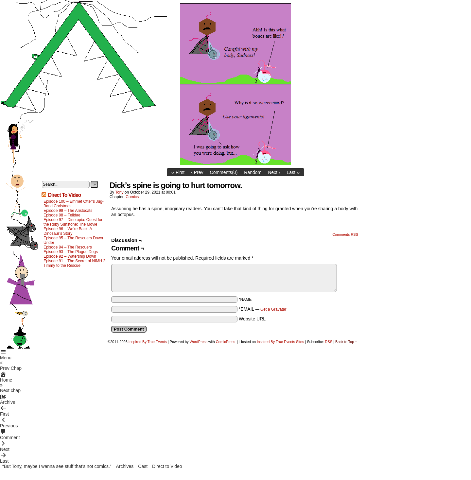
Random (252, 172)
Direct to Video (167, 466)
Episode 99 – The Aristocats (68, 210)
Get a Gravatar (273, 309)
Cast (143, 466)
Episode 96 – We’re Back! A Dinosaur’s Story (68, 231)
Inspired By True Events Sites (280, 342)
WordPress (198, 342)
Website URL (252, 318)
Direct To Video (64, 195)
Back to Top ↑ (346, 342)
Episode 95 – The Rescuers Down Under (73, 240)
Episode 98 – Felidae (62, 215)
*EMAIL (263, 309)
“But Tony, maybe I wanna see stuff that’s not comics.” (57, 466)
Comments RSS (345, 234)
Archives (125, 466)
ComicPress (225, 342)
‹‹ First (177, 172)
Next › (274, 172)
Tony (119, 192)
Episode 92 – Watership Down (70, 256)
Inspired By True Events (148, 342)
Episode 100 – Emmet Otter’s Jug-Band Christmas (74, 203)
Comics (132, 197)
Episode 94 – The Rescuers (68, 247)
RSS (328, 342)
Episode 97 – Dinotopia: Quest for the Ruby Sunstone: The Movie (73, 222)
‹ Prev (197, 172)
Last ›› (293, 172)
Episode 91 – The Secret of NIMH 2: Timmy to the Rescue (75, 263)
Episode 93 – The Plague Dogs (71, 251)
